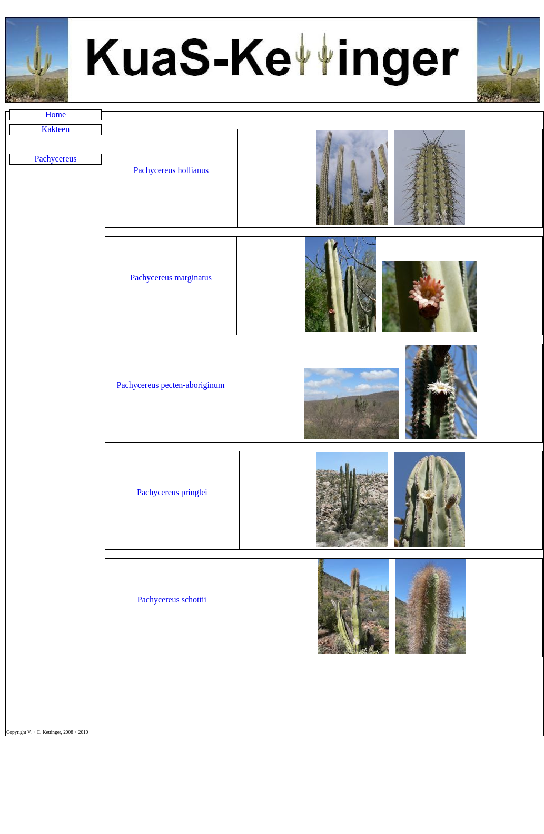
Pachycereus (56, 158)
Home (55, 114)
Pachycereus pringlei (172, 492)
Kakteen (56, 129)
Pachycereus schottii (171, 599)
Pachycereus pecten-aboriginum (171, 384)
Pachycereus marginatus (171, 277)
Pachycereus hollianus (171, 170)
